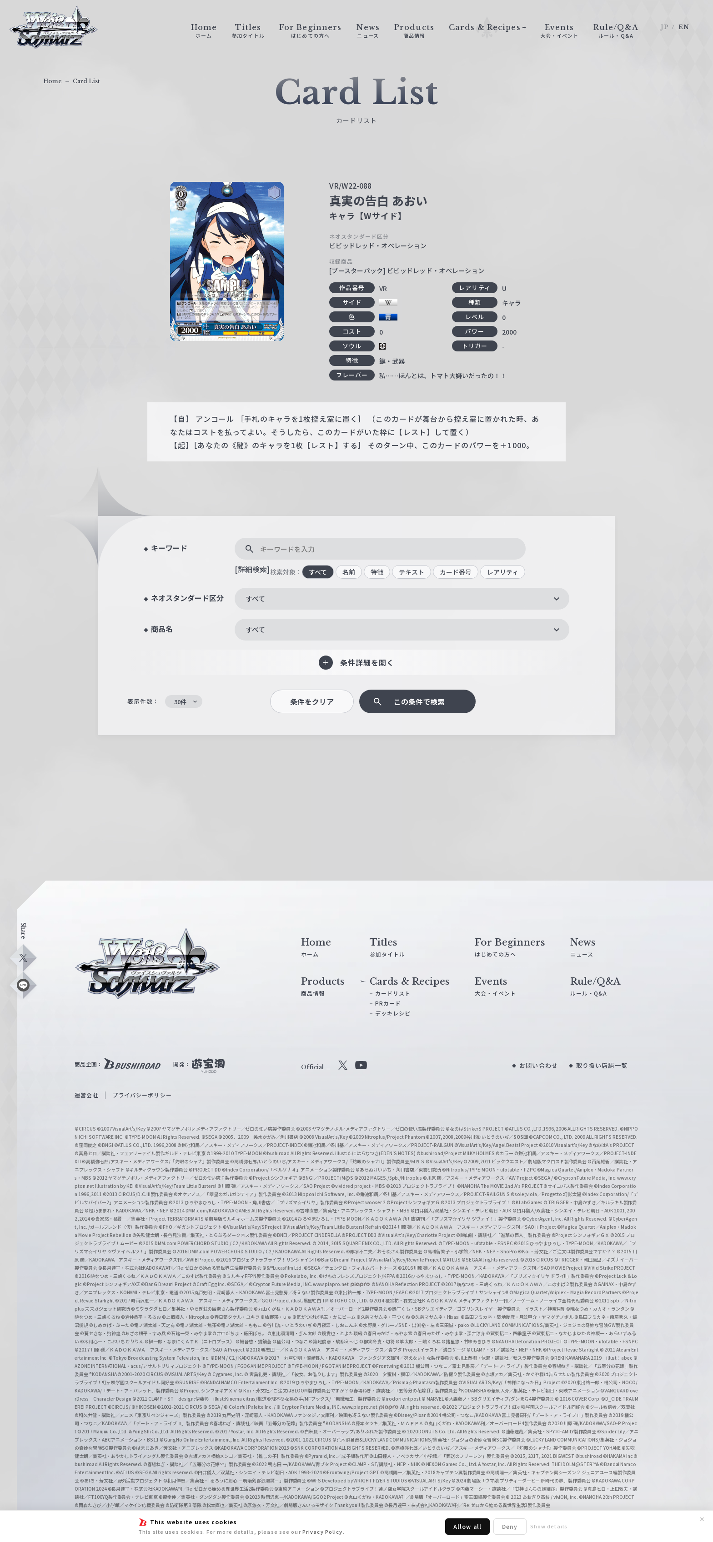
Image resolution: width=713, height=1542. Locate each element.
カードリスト (393, 993)
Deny (509, 1526)
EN (683, 27)
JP (664, 27)
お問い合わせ (538, 1065)
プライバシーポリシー (142, 1095)
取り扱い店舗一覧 (602, 1065)
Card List (86, 81)
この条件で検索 (419, 701)
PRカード (388, 1003)
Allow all (467, 1526)
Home (52, 81)
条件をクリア (312, 701)
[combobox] (402, 599)
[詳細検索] (252, 569)
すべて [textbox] (255, 598)
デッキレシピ (393, 1013)
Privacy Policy (322, 1531)
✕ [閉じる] (702, 1519)
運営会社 (86, 1095)
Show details (548, 1526)
